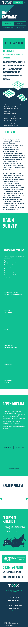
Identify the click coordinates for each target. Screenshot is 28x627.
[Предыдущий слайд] (1, 499)
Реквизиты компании (8, 27)
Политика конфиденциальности (11, 622)
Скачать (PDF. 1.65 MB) (14, 468)
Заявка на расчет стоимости (10, 559)
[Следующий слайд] (27, 499)
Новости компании (20, 27)
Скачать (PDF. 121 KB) (19, 447)
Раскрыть (21, 559)
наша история (20, 23)
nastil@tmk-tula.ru (13, 577)
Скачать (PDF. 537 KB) (8, 447)
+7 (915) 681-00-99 (18, 2)
